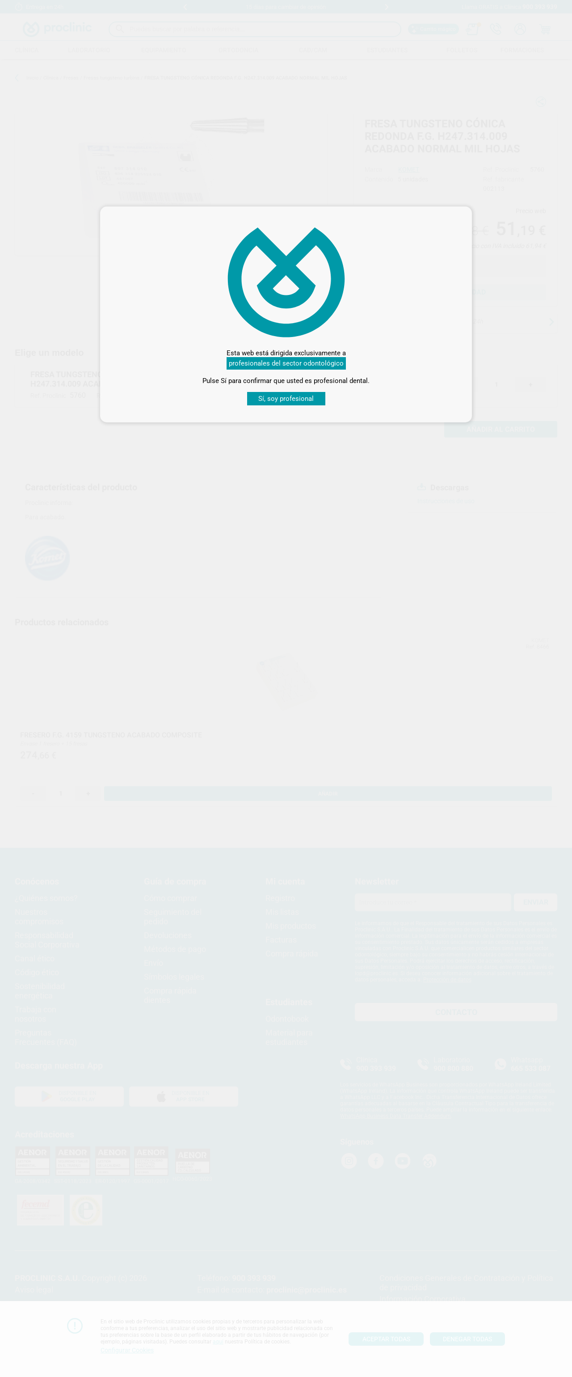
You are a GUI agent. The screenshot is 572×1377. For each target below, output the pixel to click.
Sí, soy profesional (286, 399)
